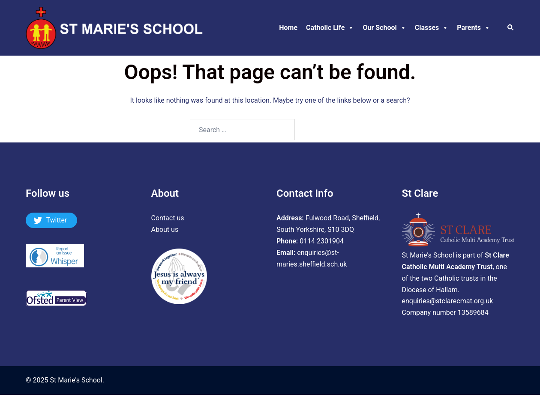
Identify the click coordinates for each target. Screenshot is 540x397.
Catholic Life (330, 27)
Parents (473, 27)
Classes (432, 27)
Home (288, 28)
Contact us (167, 218)
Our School (384, 27)
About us (165, 229)
